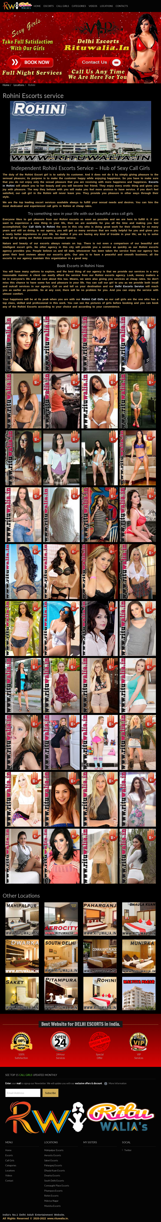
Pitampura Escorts (53, 1190)
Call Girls (9, 1160)
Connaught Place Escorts (56, 1185)
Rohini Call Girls (93, 299)
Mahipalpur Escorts (53, 1150)
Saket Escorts (51, 1160)
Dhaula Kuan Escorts (54, 1170)
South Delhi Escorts (54, 1180)
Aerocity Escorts (52, 1155)
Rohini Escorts (51, 1195)
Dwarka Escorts (52, 1175)
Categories (79, 6)
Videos (93, 6)
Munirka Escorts (52, 1205)
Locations (106, 6)
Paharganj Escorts (53, 1165)
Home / (7, 84)
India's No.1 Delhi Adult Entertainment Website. (34, 1214)
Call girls (62, 6)
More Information (115, 1083)
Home (37, 6)
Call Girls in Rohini (42, 226)
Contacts (122, 6)
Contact (9, 1180)
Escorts (49, 6)
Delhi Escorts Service (129, 286)
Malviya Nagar (51, 1200)
